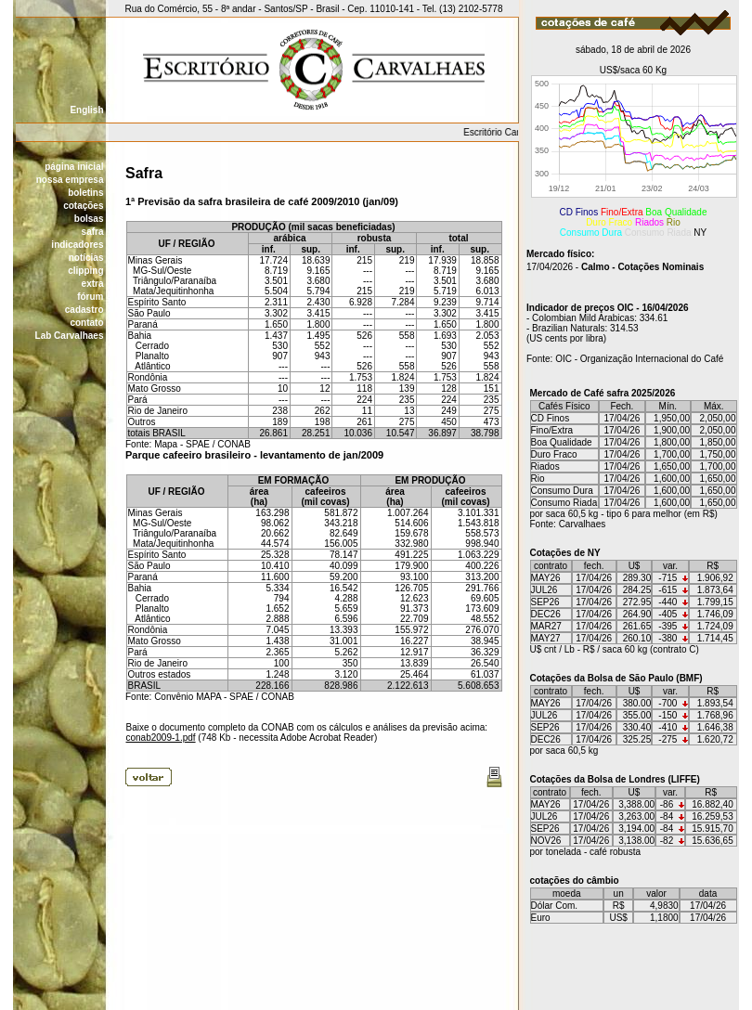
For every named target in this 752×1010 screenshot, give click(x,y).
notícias (86, 257)
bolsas (89, 219)
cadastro (84, 309)
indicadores (77, 245)
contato (86, 322)
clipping (85, 270)
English (86, 110)
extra (93, 283)
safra (93, 232)
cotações (83, 206)
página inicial (74, 167)
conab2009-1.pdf (161, 737)
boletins (85, 193)
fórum (90, 296)
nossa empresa (70, 180)
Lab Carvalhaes (69, 335)
